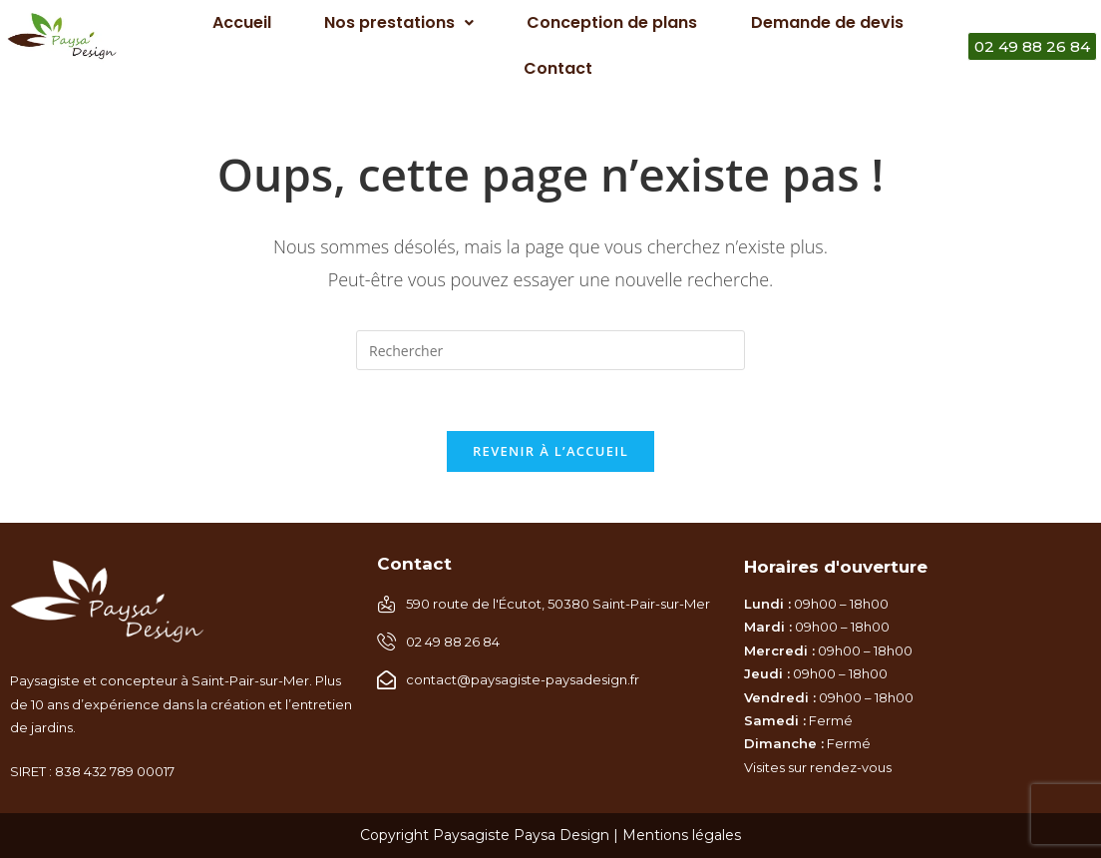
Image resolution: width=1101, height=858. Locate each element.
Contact (558, 68)
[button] (398, 23)
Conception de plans (612, 22)
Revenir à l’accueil (550, 451)
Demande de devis (827, 22)
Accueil (241, 22)
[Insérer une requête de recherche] (550, 350)
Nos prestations (399, 22)
